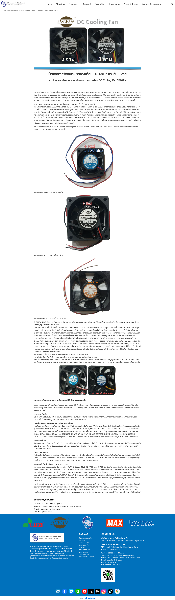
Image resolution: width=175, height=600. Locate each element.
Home (4, 10)
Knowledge (12, 10)
